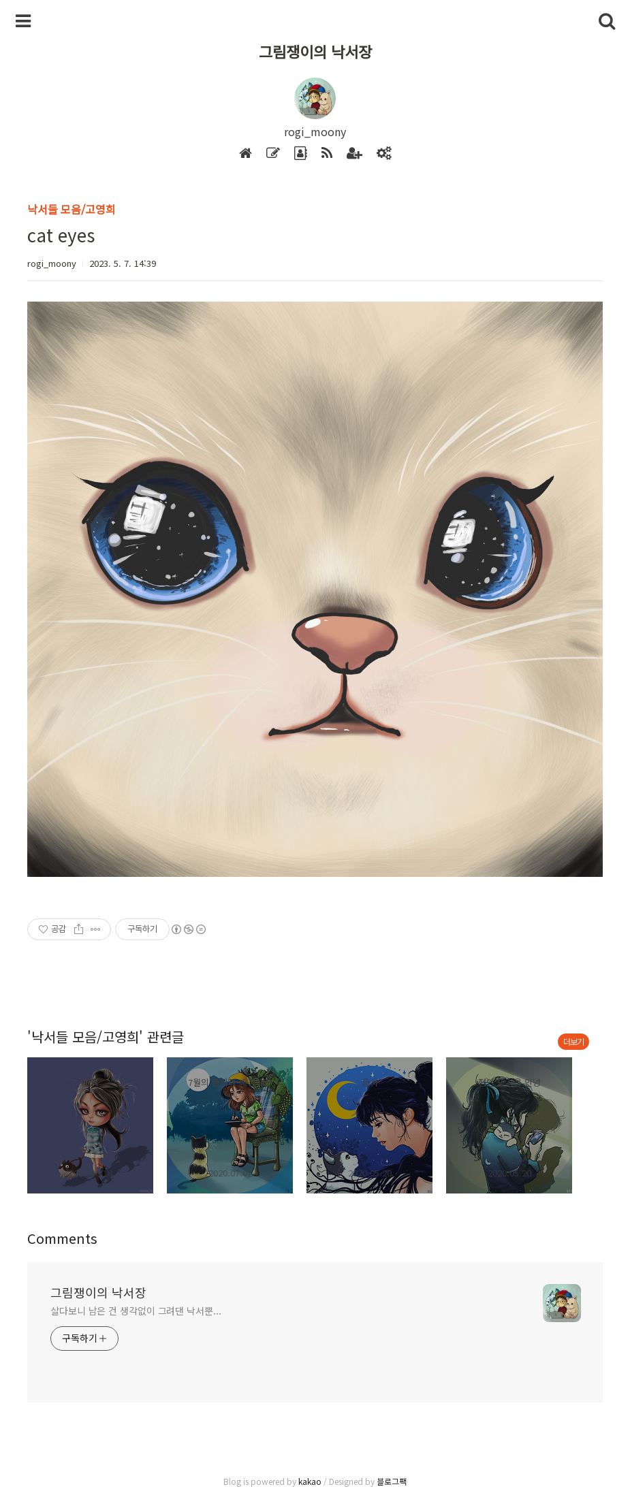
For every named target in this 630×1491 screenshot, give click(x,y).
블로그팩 (392, 1481)
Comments (62, 1238)
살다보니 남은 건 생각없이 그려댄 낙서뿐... (135, 1310)
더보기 (573, 1041)
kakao (309, 1481)
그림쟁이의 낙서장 (315, 51)
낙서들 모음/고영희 (71, 209)
